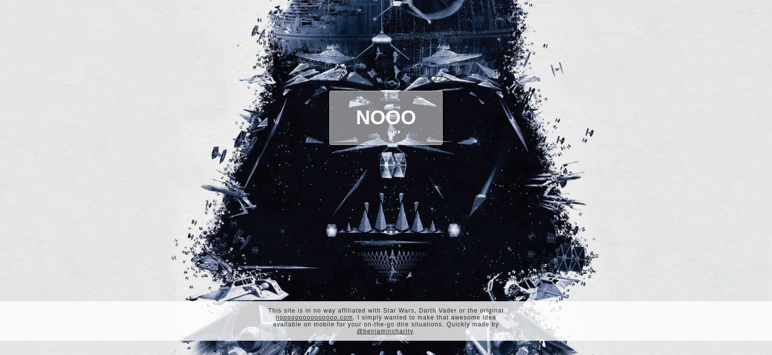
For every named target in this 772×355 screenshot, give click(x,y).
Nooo (386, 117)
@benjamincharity (384, 331)
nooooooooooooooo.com (314, 317)
